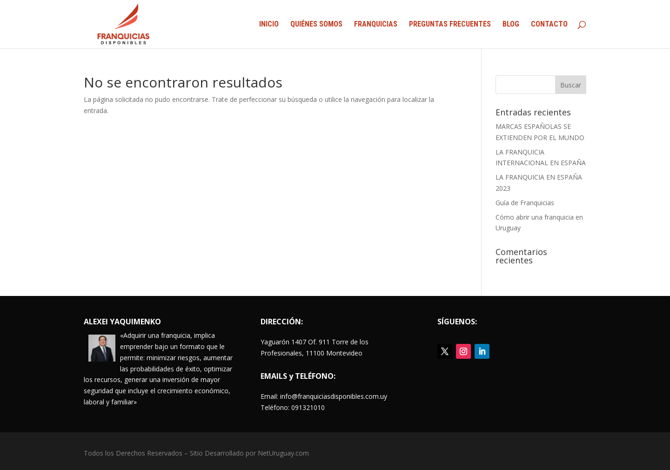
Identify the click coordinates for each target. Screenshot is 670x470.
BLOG (510, 24)
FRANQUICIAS (375, 24)
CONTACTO (549, 24)
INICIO (269, 24)
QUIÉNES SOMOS (316, 24)
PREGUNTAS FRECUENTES (450, 24)
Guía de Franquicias (525, 202)
